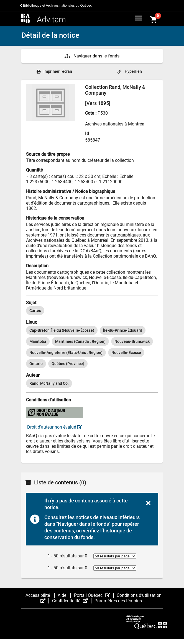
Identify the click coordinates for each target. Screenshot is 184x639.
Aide (62, 595)
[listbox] (92, 310)
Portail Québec (94, 595)
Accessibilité (38, 595)
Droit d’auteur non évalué (54, 427)
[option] (35, 310)
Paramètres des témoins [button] (118, 600)
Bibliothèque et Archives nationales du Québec (56, 5)
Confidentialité (71, 600)
